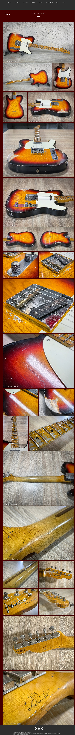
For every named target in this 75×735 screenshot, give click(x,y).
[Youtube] (36, 728)
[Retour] (7, 14)
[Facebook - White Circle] (39, 728)
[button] (25, 2)
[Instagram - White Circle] (42, 728)
